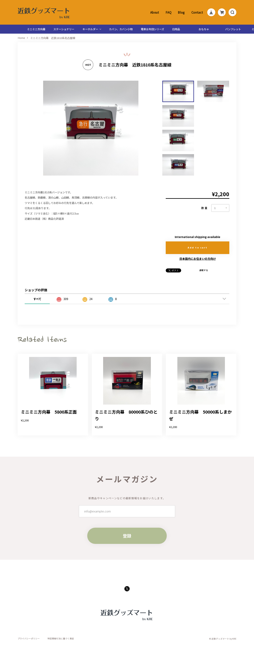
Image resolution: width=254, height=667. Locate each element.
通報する (203, 270)
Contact (197, 12)
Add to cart (198, 247)
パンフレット (233, 29)
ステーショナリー (63, 29)
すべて (37, 299)
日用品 (176, 29)
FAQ (169, 12)
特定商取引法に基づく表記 (61, 638)
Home (21, 38)
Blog (181, 12)
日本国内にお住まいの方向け (197, 258)
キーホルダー (90, 29)
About (154, 12)
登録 (127, 536)
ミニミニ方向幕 (36, 29)
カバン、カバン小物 (121, 29)
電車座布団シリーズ (152, 29)
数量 (204, 208)
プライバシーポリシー (29, 638)
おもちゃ (204, 29)
